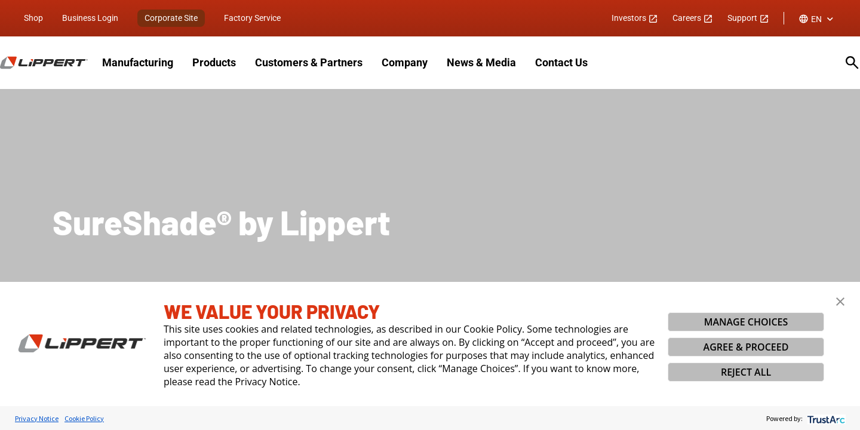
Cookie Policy (84, 418)
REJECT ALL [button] (746, 372)
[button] (840, 302)
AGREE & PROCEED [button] (746, 347)
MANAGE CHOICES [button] (746, 321)
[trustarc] (825, 418)
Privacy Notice (37, 418)
